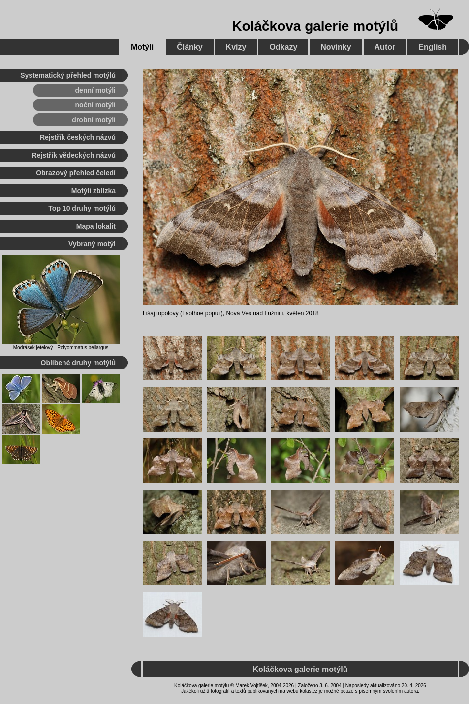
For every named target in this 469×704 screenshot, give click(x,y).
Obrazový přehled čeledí (76, 173)
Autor (385, 47)
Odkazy (283, 47)
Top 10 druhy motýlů (82, 208)
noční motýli (95, 105)
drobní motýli (94, 120)
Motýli (142, 47)
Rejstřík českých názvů (78, 137)
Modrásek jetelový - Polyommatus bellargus (60, 347)
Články (189, 47)
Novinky (335, 47)
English (432, 47)
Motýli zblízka (93, 191)
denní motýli (95, 90)
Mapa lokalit (96, 226)
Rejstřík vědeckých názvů (74, 155)
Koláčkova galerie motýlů (315, 26)
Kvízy (236, 47)
